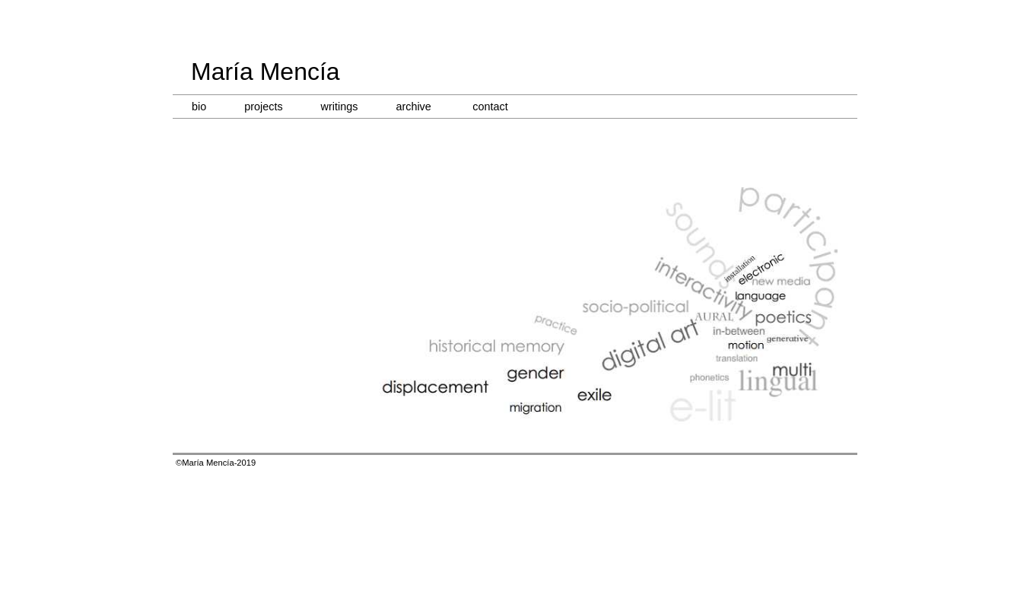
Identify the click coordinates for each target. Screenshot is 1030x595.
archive (413, 106)
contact (489, 106)
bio (199, 106)
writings (339, 106)
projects (263, 106)
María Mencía (265, 71)
